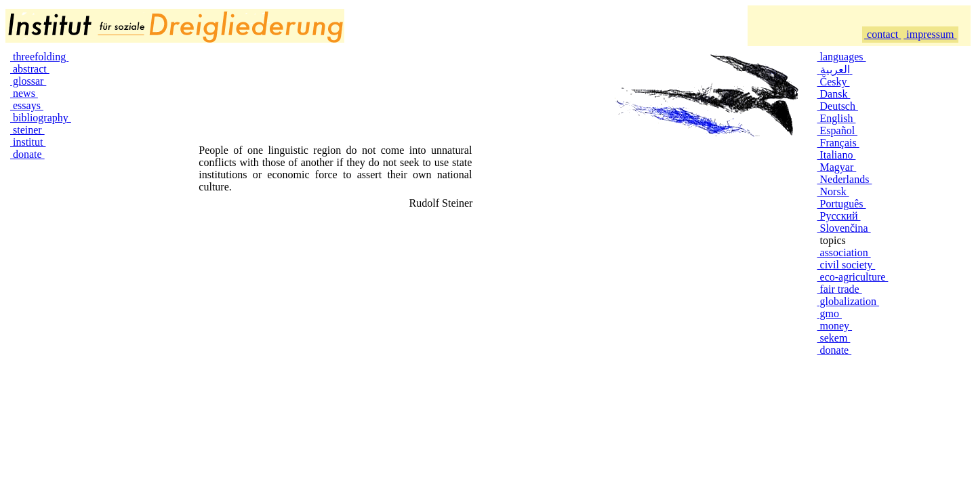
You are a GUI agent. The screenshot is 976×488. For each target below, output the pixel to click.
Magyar (837, 167)
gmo (829, 313)
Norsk (833, 191)
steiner (27, 130)
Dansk (834, 94)
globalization (848, 301)
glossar (28, 81)
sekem (834, 338)
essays (26, 105)
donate (27, 154)
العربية (835, 69)
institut (27, 142)
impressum (929, 34)
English (836, 118)
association (844, 252)
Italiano (836, 155)
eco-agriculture (853, 277)
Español (837, 130)
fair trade (839, 289)
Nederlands (844, 179)
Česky (833, 81)
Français (838, 142)
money (835, 325)
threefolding (39, 56)
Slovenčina (844, 228)
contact (882, 34)
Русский (839, 216)
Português (841, 203)
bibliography (40, 117)
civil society (846, 264)
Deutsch (837, 106)
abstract (29, 69)
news (24, 93)
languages (841, 56)
